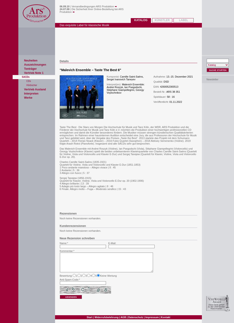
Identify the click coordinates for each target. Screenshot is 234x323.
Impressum (152, 317)
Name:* (64, 243)
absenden (71, 297)
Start (89, 317)
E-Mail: (112, 243)
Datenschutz (135, 317)
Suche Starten (217, 70)
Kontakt (165, 317)
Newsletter (212, 79)
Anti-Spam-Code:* (70, 279)
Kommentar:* (67, 251)
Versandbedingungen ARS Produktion (94, 6)
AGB (123, 317)
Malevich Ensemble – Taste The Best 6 (90, 70)
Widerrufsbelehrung (106, 317)
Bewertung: (66, 275)
